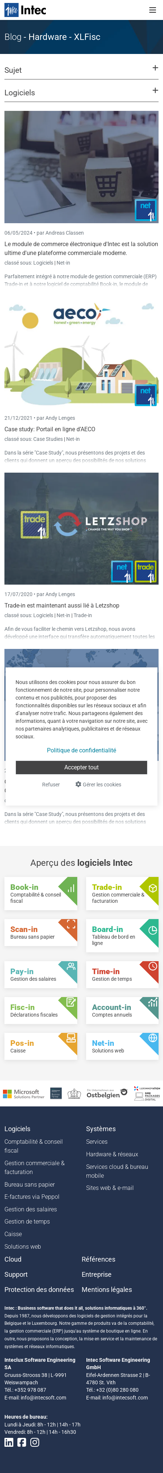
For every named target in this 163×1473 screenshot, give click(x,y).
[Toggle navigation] (153, 10)
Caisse (13, 1234)
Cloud (12, 1259)
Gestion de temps (27, 1221)
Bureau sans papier (29, 1184)
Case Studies (48, 439)
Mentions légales (107, 1289)
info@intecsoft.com (43, 1398)
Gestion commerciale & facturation (34, 1168)
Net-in (63, 263)
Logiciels (43, 263)
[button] (81, 73)
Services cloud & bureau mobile (117, 1171)
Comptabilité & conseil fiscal (33, 1146)
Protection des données (39, 1289)
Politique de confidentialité (81, 750)
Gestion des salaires (30, 1209)
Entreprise (97, 1274)
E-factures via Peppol (32, 1196)
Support (16, 1274)
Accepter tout (81, 767)
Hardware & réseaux (112, 1154)
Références (98, 1259)
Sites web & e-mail (110, 1187)
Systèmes (101, 1129)
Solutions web (22, 1246)
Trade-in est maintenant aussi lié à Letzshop (61, 605)
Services (97, 1141)
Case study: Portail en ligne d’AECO (49, 429)
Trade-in (83, 615)
